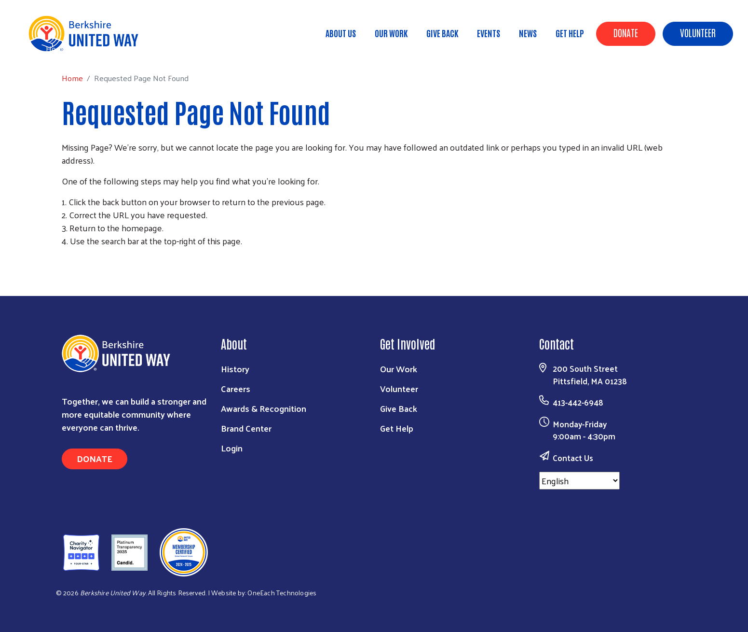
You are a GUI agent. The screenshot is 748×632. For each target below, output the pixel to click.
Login (232, 447)
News (528, 33)
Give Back (442, 33)
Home (56, 48)
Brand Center (246, 428)
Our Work (391, 33)
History (235, 368)
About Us (341, 33)
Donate (625, 32)
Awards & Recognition (263, 408)
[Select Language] (579, 481)
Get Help (570, 33)
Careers (235, 388)
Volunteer (698, 32)
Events (488, 33)
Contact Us (573, 457)
